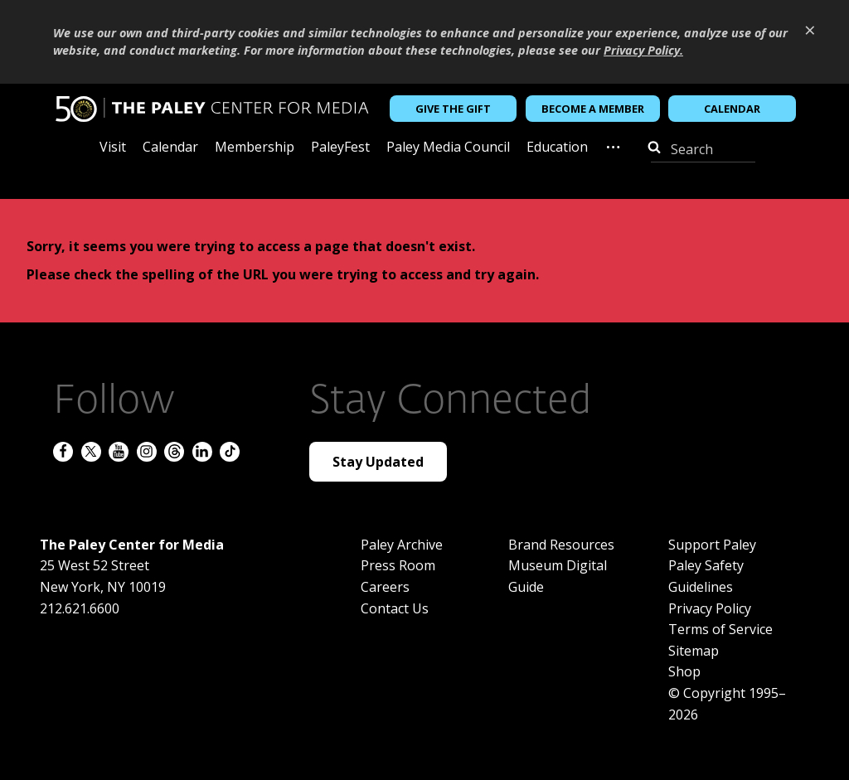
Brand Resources (561, 544)
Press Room (398, 565)
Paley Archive (402, 544)
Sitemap (693, 651)
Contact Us (395, 608)
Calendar (732, 108)
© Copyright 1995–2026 (727, 704)
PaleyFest (340, 148)
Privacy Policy (709, 608)
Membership (254, 148)
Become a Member (592, 108)
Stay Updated (378, 462)
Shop (684, 671)
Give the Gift (453, 108)
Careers (385, 587)
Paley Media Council (448, 148)
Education (557, 148)
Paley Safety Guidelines (706, 576)
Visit (112, 148)
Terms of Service (720, 629)
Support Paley (712, 544)
